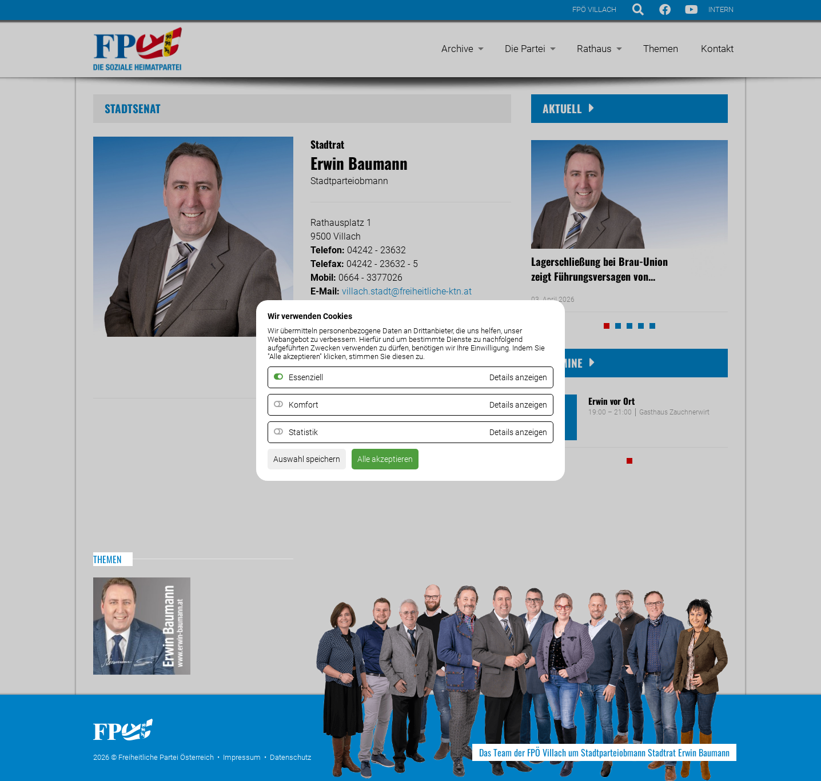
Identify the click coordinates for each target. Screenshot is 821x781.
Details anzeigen (514, 405)
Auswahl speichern (311, 462)
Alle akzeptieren (398, 462)
